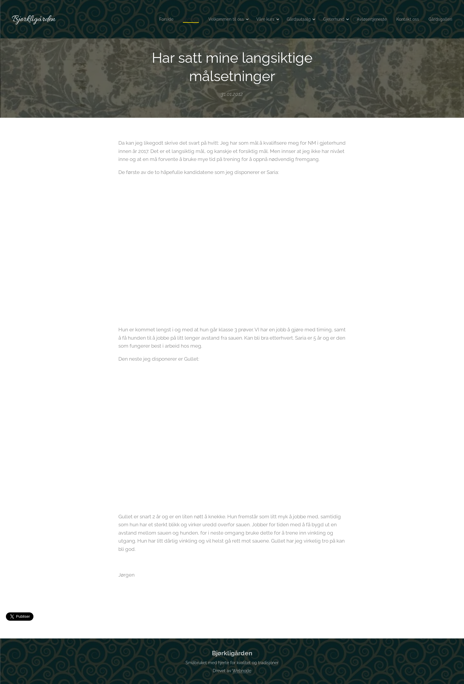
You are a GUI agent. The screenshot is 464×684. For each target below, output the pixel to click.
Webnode (241, 670)
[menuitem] (149, 19)
